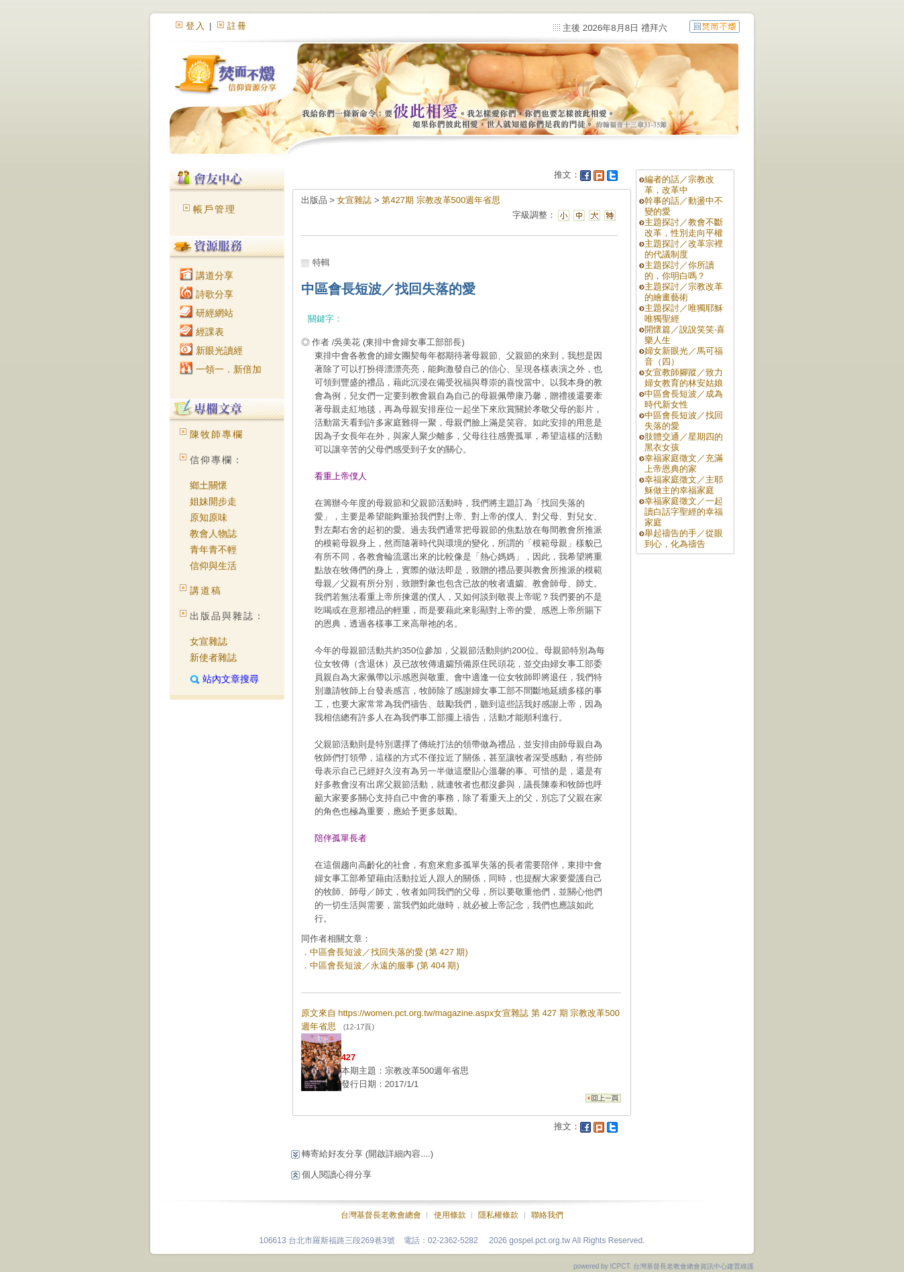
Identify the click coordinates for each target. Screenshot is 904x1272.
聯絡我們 (547, 1215)
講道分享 (206, 275)
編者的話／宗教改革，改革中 (679, 184)
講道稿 (206, 590)
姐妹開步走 (213, 501)
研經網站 (206, 313)
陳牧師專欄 (216, 434)
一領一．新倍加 (221, 369)
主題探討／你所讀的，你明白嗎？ (679, 270)
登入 (196, 26)
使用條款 (450, 1215)
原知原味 (208, 517)
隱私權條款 (498, 1215)
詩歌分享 (206, 294)
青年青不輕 (213, 549)
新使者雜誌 (213, 657)
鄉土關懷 (208, 485)
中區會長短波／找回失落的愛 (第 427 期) (389, 952)
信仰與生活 (213, 565)
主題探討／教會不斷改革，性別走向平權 (683, 227)
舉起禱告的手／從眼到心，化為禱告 (683, 538)
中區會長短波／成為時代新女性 (683, 399)
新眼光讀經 (211, 350)
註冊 (237, 26)
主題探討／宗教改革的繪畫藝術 (683, 291)
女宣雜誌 (208, 641)
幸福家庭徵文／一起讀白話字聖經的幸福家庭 (683, 511)
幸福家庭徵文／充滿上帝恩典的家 (683, 463)
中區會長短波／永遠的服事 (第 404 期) (384, 965)
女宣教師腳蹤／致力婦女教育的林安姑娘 (683, 377)
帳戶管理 (214, 209)
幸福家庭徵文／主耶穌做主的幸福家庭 (683, 484)
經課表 (202, 331)
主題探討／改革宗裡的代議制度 (683, 249)
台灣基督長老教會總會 (381, 1215)
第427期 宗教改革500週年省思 (441, 200)
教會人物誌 (213, 533)
